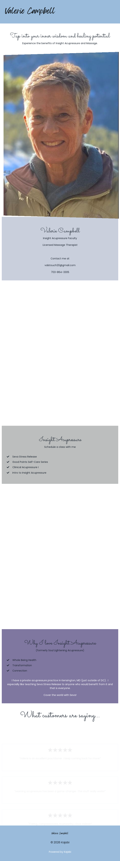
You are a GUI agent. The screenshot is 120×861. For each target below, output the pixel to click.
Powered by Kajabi (60, 852)
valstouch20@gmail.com (60, 265)
